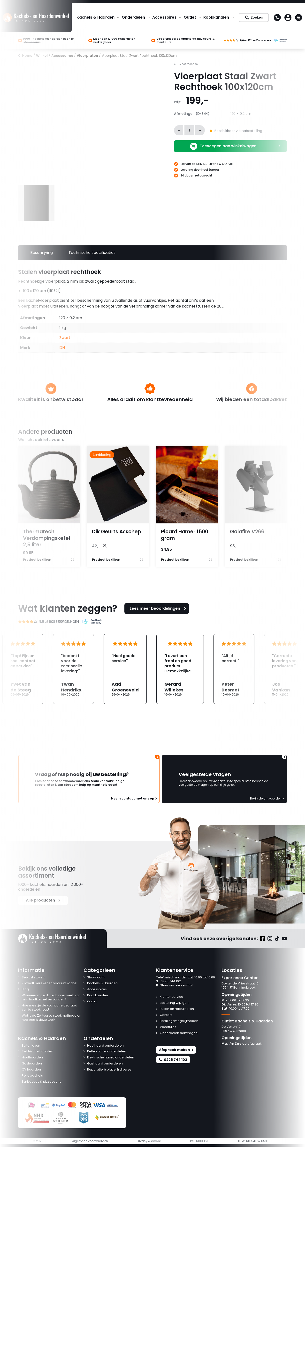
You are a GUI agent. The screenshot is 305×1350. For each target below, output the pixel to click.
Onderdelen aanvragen (179, 1033)
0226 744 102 (168, 981)
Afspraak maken (176, 1049)
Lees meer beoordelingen (158, 608)
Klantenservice (171, 997)
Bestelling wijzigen (174, 1003)
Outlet (190, 17)
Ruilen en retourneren (177, 1009)
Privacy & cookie (149, 1141)
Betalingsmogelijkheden (179, 1021)
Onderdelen (133, 17)
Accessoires (164, 17)
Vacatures (168, 1027)
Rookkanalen (216, 17)
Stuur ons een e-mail (174, 985)
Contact (166, 1015)
